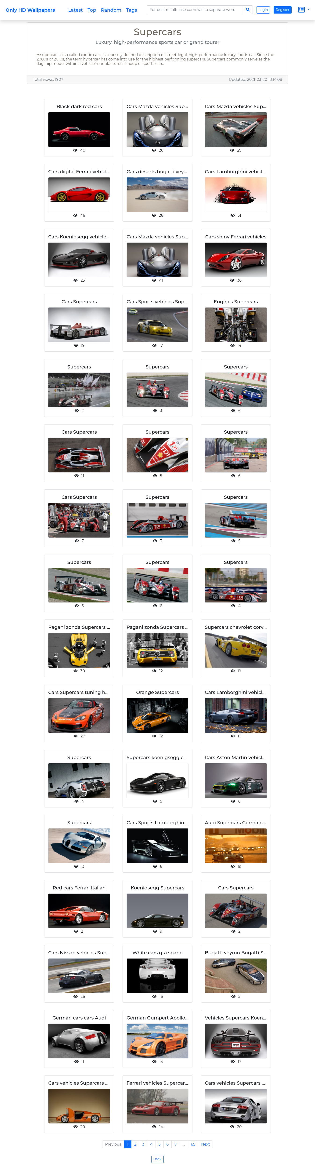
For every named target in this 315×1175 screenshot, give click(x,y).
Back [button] (157, 1159)
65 (193, 1144)
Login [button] (263, 10)
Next (205, 1144)
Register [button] (282, 10)
